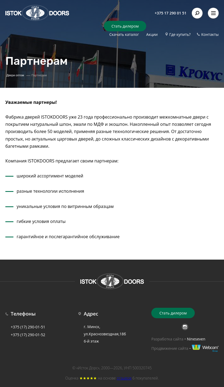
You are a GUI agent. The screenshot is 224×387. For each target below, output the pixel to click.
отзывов (124, 378)
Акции (152, 34)
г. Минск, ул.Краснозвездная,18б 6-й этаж (105, 334)
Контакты (210, 34)
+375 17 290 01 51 (170, 13)
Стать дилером (125, 26)
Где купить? (180, 34)
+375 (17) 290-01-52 (28, 334)
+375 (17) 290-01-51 (28, 326)
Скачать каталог (124, 34)
